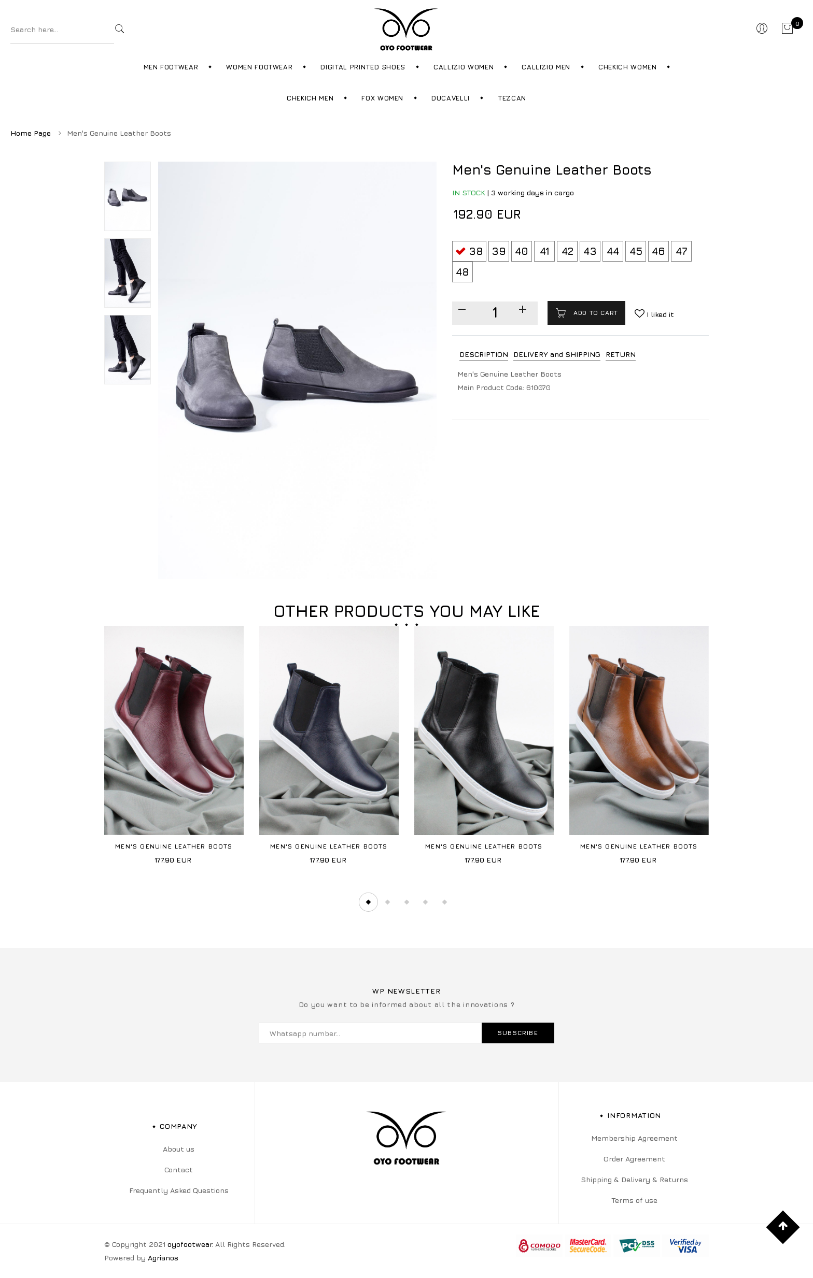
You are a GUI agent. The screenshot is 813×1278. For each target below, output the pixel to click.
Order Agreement (634, 1158)
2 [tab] (387, 901)
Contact (178, 1169)
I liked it (659, 314)
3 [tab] (406, 901)
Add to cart (594, 313)
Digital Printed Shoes (362, 67)
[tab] (483, 355)
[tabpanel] (174, 749)
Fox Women (382, 98)
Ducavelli (450, 98)
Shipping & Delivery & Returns (634, 1179)
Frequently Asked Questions (179, 1190)
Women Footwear (259, 67)
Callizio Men (546, 67)
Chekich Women (627, 67)
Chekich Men (310, 98)
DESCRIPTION (483, 354)
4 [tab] (425, 901)
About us (178, 1148)
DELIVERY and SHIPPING (556, 354)
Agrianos (163, 1257)
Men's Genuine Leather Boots (173, 846)
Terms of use (634, 1200)
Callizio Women (463, 67)
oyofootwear (189, 1244)
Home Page (30, 132)
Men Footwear (171, 67)
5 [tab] (444, 901)
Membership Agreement (634, 1137)
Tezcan (512, 98)
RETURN (621, 354)
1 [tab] (368, 901)
